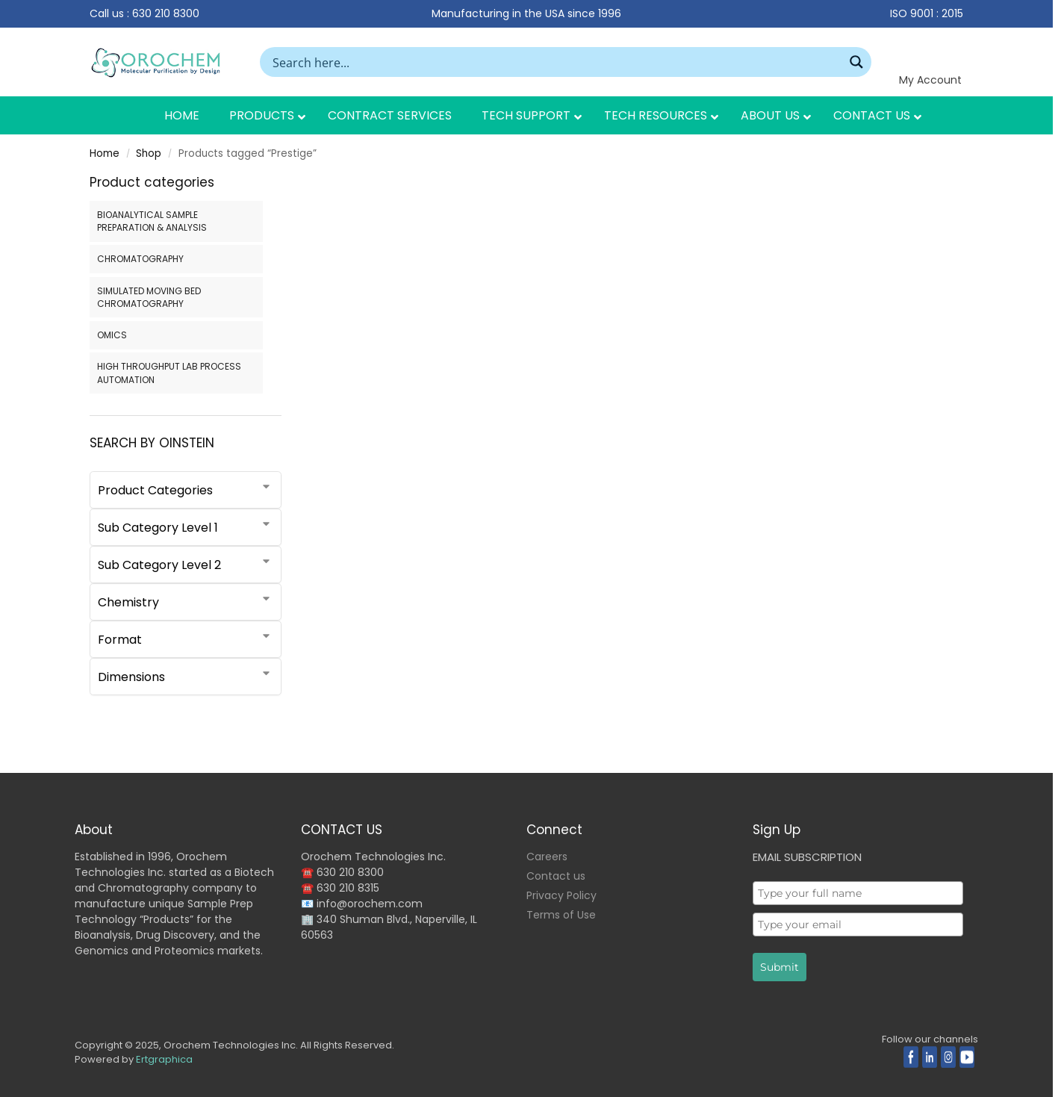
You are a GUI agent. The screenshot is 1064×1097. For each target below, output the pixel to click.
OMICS (112, 335)
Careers (546, 856)
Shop (148, 153)
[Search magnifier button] (856, 62)
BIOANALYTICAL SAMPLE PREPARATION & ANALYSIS (152, 221)
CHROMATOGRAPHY (140, 258)
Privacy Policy (561, 895)
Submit (779, 967)
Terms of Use (561, 914)
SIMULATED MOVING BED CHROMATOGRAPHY (149, 297)
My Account (930, 79)
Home (104, 153)
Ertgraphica (164, 1059)
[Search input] (556, 62)
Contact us (555, 875)
